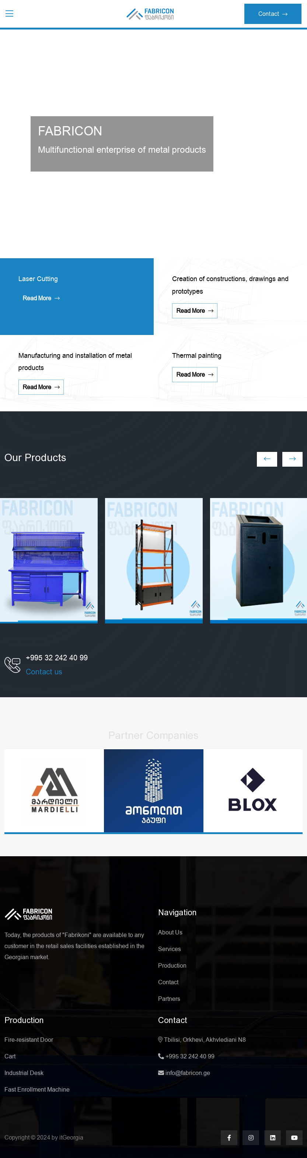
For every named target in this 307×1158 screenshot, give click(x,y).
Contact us (44, 671)
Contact (272, 13)
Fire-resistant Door (28, 1040)
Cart (9, 1056)
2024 (44, 1137)
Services (169, 949)
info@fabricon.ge (184, 1073)
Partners (169, 999)
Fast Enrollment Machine (37, 1090)
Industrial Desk (23, 1073)
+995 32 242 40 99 (186, 1056)
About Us (170, 933)
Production (172, 966)
